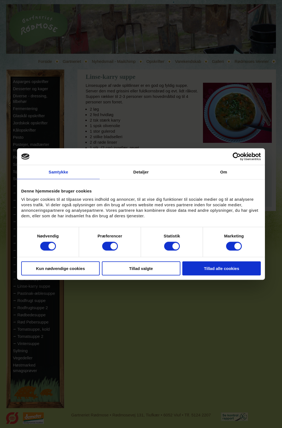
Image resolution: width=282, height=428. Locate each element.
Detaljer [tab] (141, 172)
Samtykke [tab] (58, 172)
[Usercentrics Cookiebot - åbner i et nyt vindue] (237, 157)
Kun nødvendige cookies (60, 268)
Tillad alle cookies (221, 268)
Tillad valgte (141, 268)
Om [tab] (223, 172)
